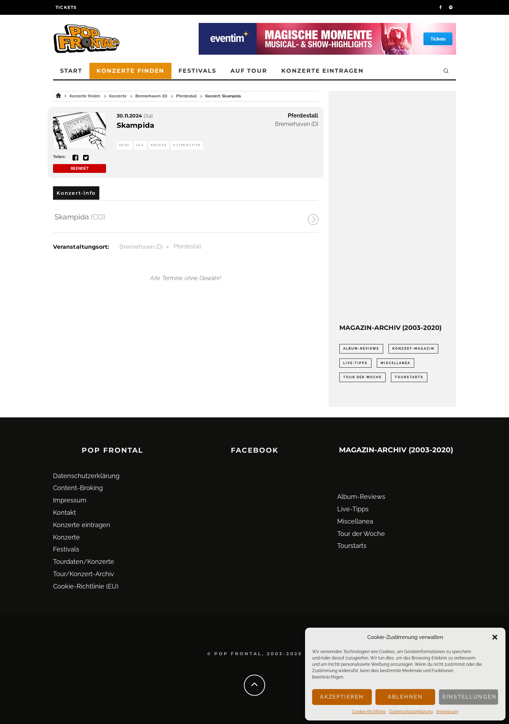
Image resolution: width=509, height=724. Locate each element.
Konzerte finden (130, 70)
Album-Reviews (361, 496)
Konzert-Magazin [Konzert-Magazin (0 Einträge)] (413, 348)
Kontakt (64, 512)
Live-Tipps (353, 509)
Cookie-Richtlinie (369, 711)
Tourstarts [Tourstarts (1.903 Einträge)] (409, 377)
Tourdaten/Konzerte (83, 561)
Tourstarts (352, 545)
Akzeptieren (342, 697)
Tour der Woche (361, 533)
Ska (140, 145)
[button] (494, 637)
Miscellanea (355, 521)
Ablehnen (405, 697)
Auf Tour (248, 70)
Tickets (66, 7)
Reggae (159, 145)
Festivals (197, 70)
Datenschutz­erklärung (411, 711)
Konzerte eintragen (322, 70)
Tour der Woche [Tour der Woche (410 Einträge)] (362, 377)
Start (71, 70)
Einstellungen (470, 697)
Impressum (447, 711)
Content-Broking (78, 487)
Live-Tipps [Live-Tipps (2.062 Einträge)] (355, 363)
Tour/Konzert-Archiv (83, 574)
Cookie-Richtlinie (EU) (85, 586)
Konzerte (66, 537)
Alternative (186, 145)
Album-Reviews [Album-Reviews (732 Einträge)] (361, 348)
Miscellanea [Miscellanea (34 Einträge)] (395, 363)
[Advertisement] (392, 207)
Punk (124, 145)
